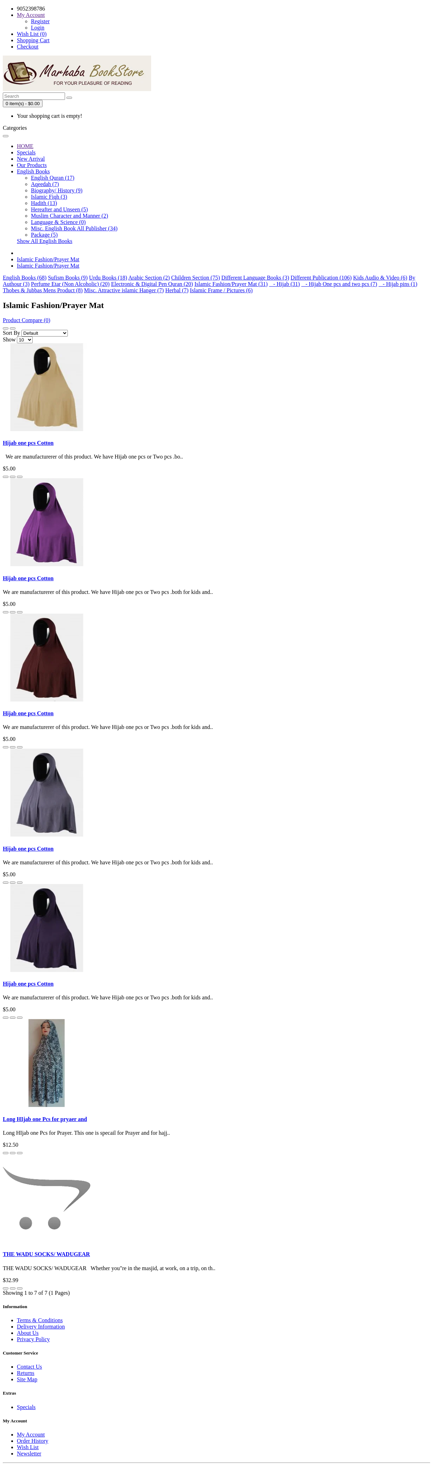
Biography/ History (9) (57, 190)
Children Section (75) (195, 278)
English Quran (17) (53, 178)
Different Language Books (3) (255, 278)
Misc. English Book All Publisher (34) (74, 228)
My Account (31, 1435)
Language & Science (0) (58, 222)
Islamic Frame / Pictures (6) (221, 290)
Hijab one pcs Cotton (28, 443)
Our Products (32, 165)
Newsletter (29, 1454)
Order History (32, 1441)
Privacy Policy (33, 1339)
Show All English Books (44, 241)
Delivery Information (41, 1327)
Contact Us (29, 1367)
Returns (25, 1373)
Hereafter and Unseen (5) (59, 209)
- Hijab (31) (284, 284)
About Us (28, 1333)
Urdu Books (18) (108, 278)
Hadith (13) (44, 203)
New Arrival (31, 159)
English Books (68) (24, 278)
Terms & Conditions (40, 1320)
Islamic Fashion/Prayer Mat (48, 259)
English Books (33, 171)
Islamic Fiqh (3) (49, 197)
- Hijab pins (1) (398, 284)
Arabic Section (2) (149, 278)
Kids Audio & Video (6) (380, 278)
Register (40, 21)
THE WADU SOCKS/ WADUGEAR (46, 1254)
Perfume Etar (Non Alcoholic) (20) (70, 284)
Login (37, 28)
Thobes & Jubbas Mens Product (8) (43, 290)
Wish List (28, 1447)
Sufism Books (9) (68, 278)
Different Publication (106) (321, 278)
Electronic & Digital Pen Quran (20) (152, 284)
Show (9, 340)
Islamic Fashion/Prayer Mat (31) (230, 284)
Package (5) (44, 235)
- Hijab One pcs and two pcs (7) (339, 284)
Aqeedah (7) (45, 184)
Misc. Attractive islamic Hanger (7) (124, 290)
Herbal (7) (176, 290)
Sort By (11, 333)
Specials (26, 152)
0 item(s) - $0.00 (23, 103)
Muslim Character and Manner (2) (69, 216)
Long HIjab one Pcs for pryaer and (45, 1119)
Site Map (27, 1379)
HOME (25, 146)
